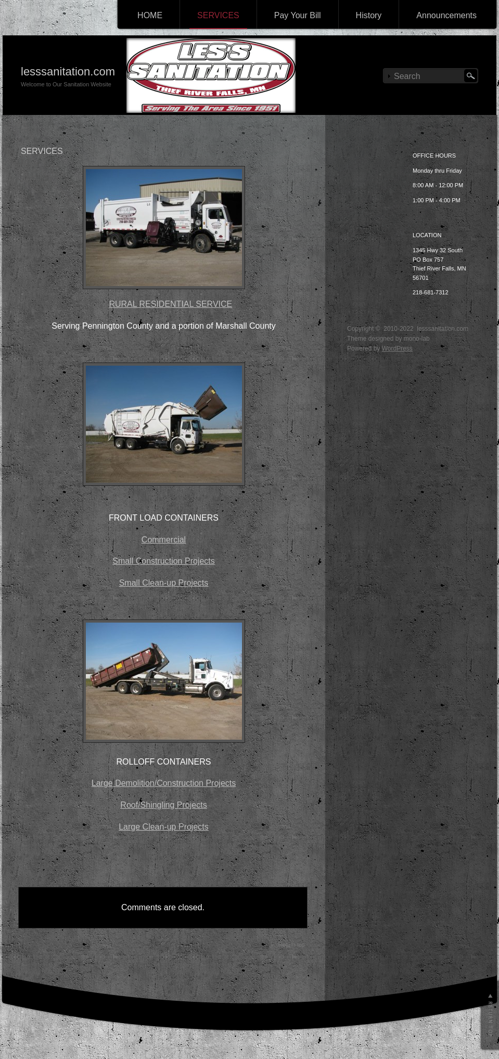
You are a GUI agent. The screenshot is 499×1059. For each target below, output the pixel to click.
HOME (149, 15)
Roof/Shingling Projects (163, 804)
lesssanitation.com (68, 71)
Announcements (446, 15)
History (369, 15)
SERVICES (218, 15)
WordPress (397, 348)
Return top (291, 944)
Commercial (164, 539)
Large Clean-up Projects (164, 826)
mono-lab (417, 338)
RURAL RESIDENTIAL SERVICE (170, 304)
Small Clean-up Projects (164, 582)
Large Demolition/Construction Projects (164, 783)
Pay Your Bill (297, 15)
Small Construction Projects (163, 561)
